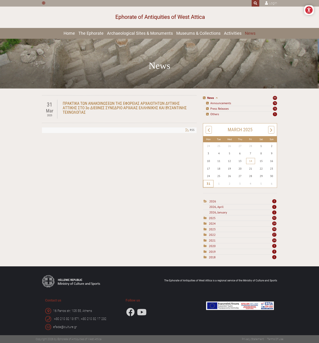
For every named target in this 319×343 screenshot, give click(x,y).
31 (208, 184)
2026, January (242, 212)
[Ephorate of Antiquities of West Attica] (159, 17)
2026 (212, 201)
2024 (212, 223)
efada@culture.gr (65, 327)
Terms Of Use (275, 339)
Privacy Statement (253, 339)
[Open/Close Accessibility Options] (309, 10)
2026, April (242, 207)
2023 (212, 229)
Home (69, 33)
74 (275, 103)
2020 (212, 246)
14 (250, 161)
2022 (212, 235)
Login (273, 3)
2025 (212, 218)
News (250, 33)
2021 (212, 240)
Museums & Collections (198, 33)
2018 (212, 257)
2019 (212, 252)
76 (275, 108)
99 (275, 97)
